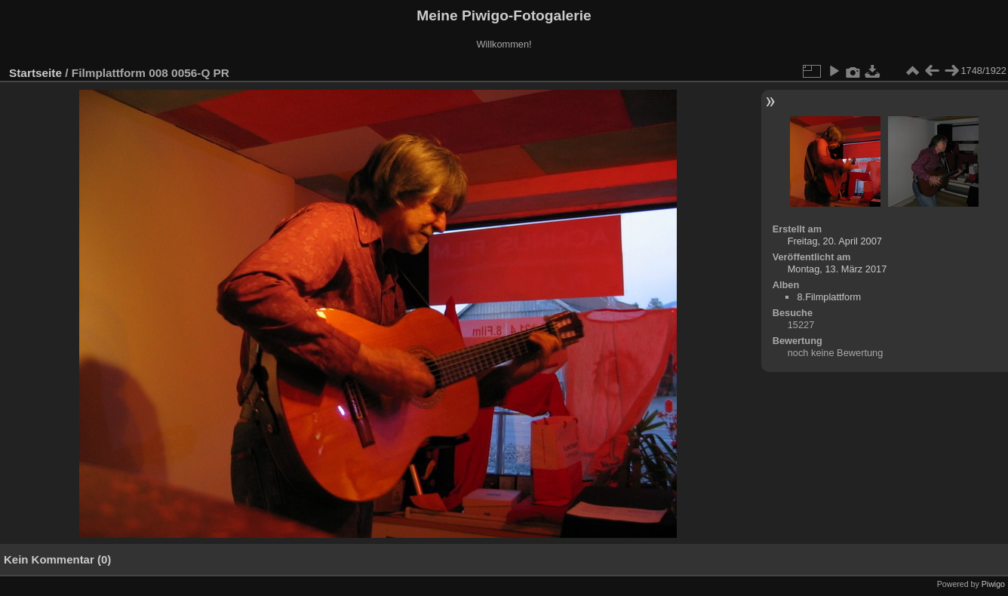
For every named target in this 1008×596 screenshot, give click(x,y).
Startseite (35, 72)
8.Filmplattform (829, 297)
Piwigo (993, 583)
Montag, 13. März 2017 (837, 269)
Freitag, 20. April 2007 (835, 241)
